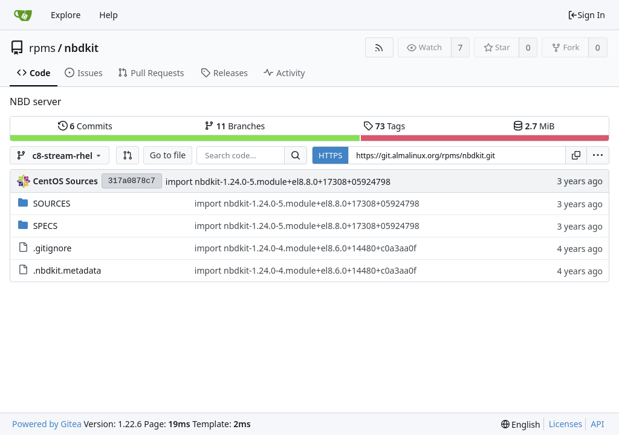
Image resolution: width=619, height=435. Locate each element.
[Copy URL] (576, 155)
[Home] (23, 15)
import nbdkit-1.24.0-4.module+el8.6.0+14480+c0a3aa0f (305, 248)
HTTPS (330, 155)
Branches (234, 126)
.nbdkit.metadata (67, 270)
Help (108, 15)
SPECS (45, 225)
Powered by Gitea (47, 424)
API (597, 424)
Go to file (168, 155)
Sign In (586, 15)
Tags (384, 126)
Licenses (566, 424)
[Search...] (295, 155)
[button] (127, 155)
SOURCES (52, 203)
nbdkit (81, 48)
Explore (65, 15)
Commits (85, 126)
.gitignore (52, 248)
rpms (42, 48)
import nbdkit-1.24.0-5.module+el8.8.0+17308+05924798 (278, 181)
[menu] (597, 155)
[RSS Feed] (379, 47)
